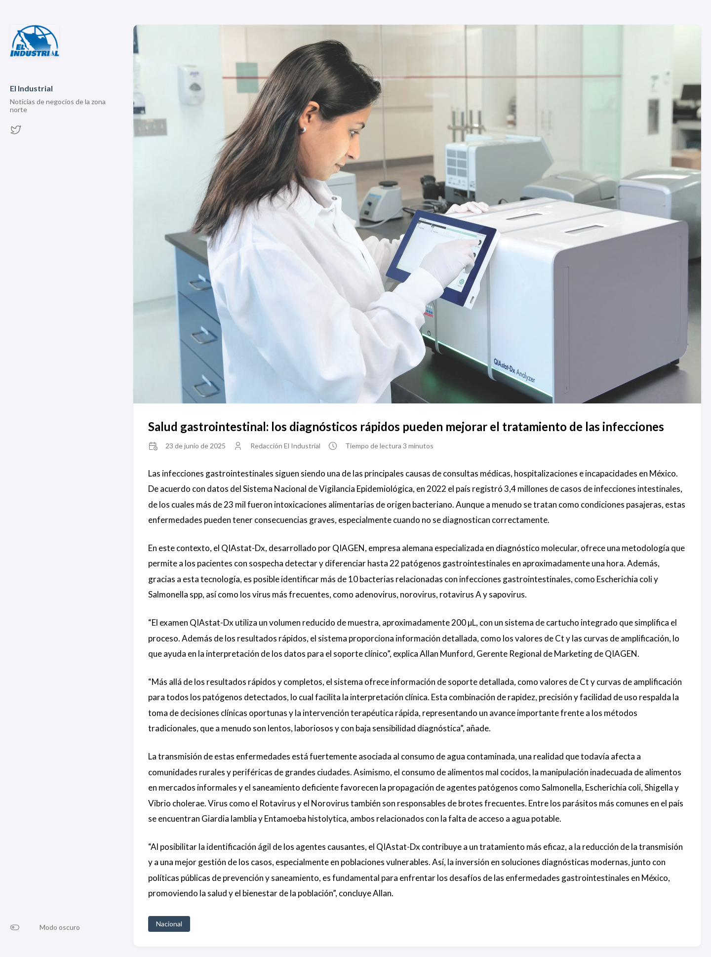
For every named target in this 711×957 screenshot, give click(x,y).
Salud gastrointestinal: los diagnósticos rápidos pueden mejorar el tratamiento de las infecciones (406, 426)
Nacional (169, 923)
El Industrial (31, 88)
